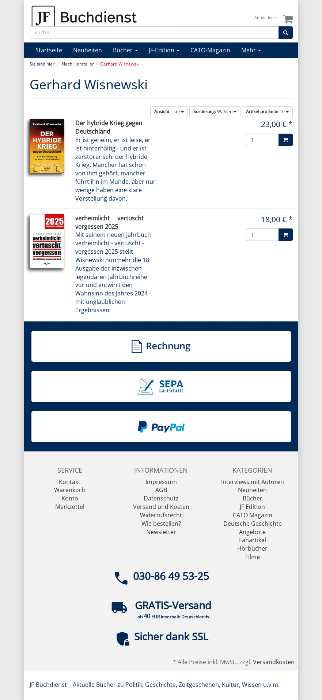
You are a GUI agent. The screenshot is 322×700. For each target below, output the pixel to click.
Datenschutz (161, 498)
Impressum (161, 482)
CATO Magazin (252, 515)
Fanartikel (252, 540)
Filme (252, 557)
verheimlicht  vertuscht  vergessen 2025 (112, 222)
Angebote (252, 532)
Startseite (48, 50)
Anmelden (265, 17)
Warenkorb (69, 490)
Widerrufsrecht (161, 515)
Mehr (251, 50)
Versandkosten (274, 662)
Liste (169, 111)
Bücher (125, 50)
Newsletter (161, 532)
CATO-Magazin (210, 50)
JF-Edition (164, 50)
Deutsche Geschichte (252, 524)
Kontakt (69, 482)
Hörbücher (252, 548)
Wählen (214, 111)
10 (267, 111)
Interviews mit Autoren (252, 482)
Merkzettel (69, 507)
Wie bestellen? (161, 524)
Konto (69, 498)
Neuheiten (87, 50)
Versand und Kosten (161, 507)
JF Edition (252, 507)
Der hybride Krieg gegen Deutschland (108, 127)
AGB (161, 490)
